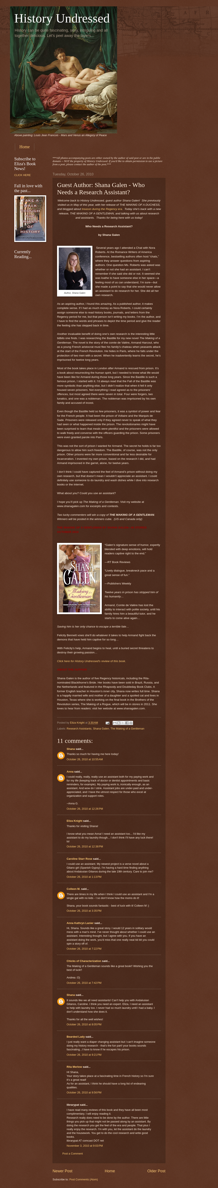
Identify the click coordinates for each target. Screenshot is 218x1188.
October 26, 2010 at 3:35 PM (84, 910)
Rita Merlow (74, 1066)
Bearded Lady (76, 1036)
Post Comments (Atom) (83, 1179)
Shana (71, 749)
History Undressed (62, 18)
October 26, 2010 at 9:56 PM (84, 1092)
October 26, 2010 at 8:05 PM (84, 1024)
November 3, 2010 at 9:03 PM (85, 1145)
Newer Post (62, 1171)
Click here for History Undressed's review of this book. (91, 661)
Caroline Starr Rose (79, 858)
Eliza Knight (74, 820)
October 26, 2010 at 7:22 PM (84, 948)
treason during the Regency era (102, 209)
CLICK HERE (22, 175)
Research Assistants (79, 728)
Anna (70, 771)
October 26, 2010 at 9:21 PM (84, 1054)
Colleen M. (73, 888)
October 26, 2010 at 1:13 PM (84, 876)
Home (24, 146)
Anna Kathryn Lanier (80, 923)
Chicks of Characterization (84, 961)
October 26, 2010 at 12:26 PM (85, 808)
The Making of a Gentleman (127, 728)
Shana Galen (101, 728)
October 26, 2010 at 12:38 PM (85, 846)
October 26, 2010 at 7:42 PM (84, 982)
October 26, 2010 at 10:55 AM (85, 759)
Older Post (156, 1171)
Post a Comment (72, 1153)
